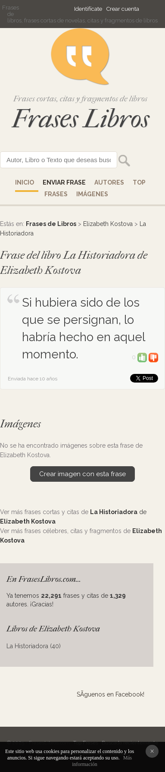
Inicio (24, 182)
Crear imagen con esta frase (82, 474)
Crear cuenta (122, 9)
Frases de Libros (51, 223)
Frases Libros (80, 119)
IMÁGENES (92, 194)
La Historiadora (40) (33, 646)
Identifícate (88, 9)
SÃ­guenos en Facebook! (110, 694)
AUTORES (109, 182)
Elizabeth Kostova (108, 223)
